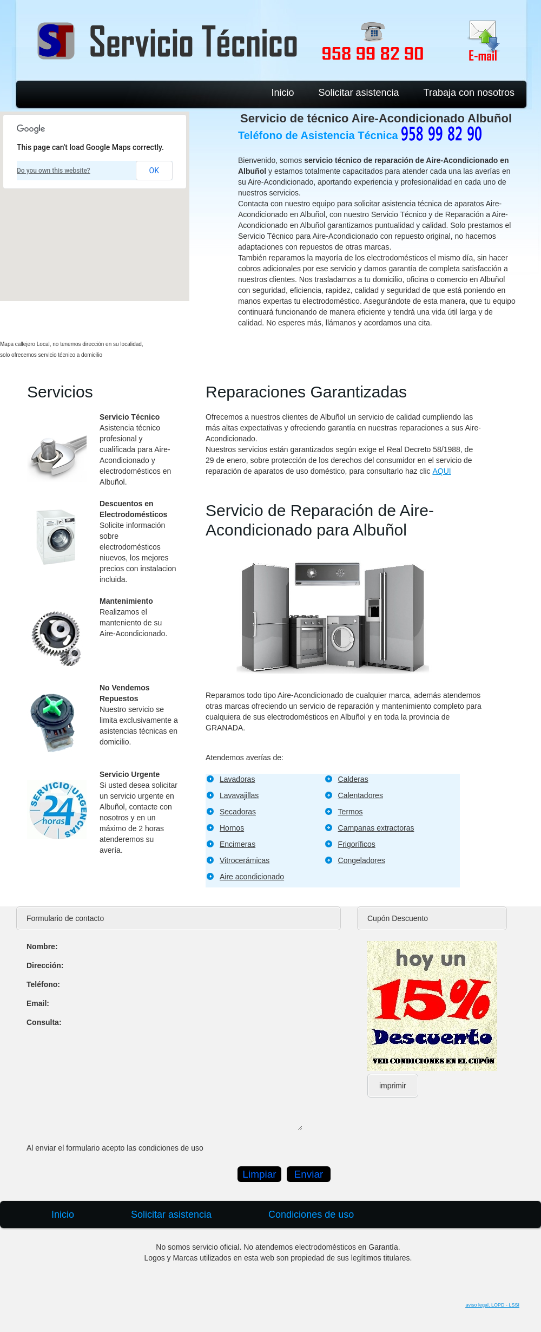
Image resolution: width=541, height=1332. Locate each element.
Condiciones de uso (311, 1214)
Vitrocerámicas (244, 860)
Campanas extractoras (376, 828)
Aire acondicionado (252, 876)
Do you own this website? (53, 170)
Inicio (282, 92)
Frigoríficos (356, 844)
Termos (350, 811)
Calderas (353, 779)
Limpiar (259, 1174)
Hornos (232, 828)
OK (154, 170)
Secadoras (238, 811)
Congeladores (361, 860)
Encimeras (237, 844)
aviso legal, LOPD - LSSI (492, 1305)
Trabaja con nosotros (469, 92)
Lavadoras (237, 779)
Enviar (309, 1174)
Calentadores (360, 795)
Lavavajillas (239, 795)
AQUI (441, 471)
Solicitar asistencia (359, 92)
